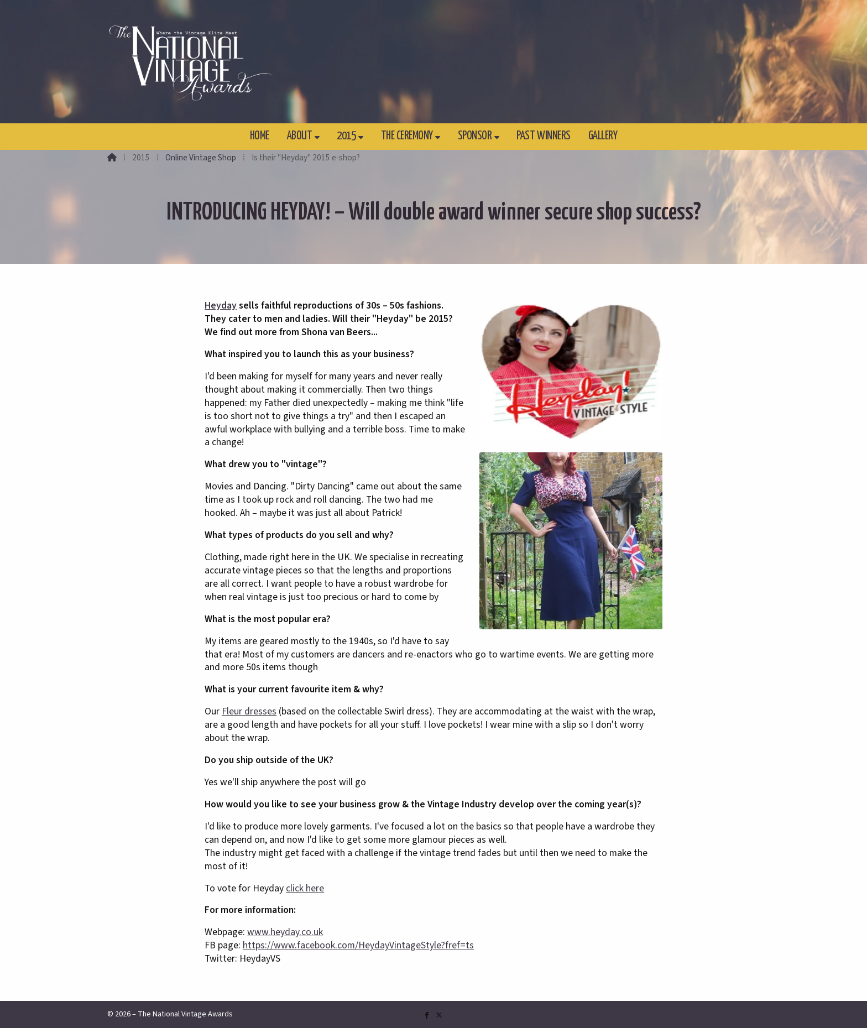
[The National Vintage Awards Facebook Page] (427, 1015)
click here (305, 888)
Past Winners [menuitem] (543, 136)
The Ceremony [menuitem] (407, 136)
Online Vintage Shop (200, 158)
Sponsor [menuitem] (475, 136)
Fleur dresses (249, 711)
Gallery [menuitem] (603, 136)
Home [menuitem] (259, 136)
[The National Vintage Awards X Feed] (439, 1015)
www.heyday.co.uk (285, 932)
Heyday (221, 305)
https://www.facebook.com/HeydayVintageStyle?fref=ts (358, 945)
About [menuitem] (299, 136)
